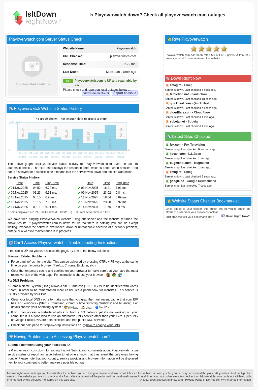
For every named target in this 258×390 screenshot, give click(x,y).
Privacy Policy (193, 379)
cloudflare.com (180, 112)
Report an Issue (124, 93)
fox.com (175, 144)
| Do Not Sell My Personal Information (228, 379)
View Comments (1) (96, 93)
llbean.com (178, 154)
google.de (177, 181)
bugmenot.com (180, 163)
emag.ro (176, 85)
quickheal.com (180, 103)
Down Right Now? (235, 216)
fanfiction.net (179, 94)
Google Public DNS (28, 320)
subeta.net (177, 121)
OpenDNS (131, 316)
